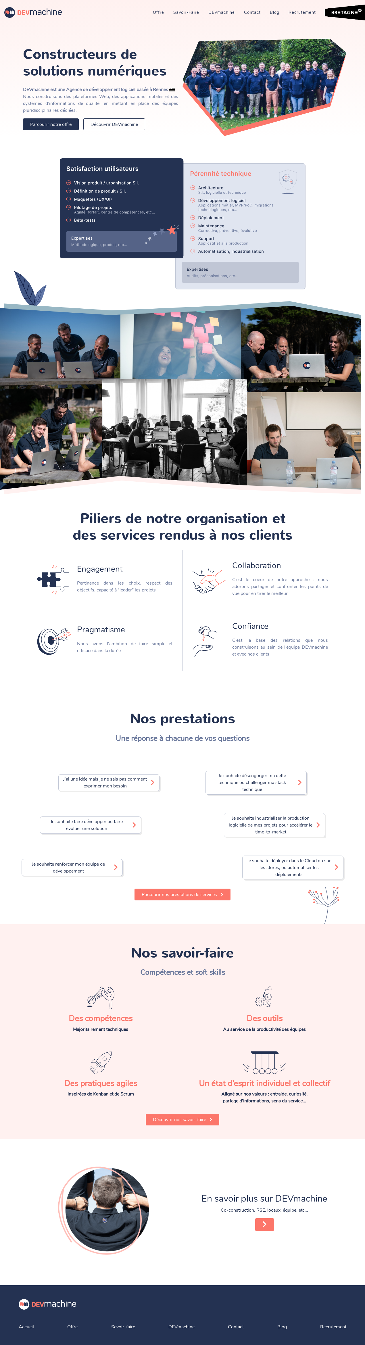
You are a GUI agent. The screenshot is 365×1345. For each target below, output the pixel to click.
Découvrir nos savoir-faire (182, 1120)
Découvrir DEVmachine (114, 124)
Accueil (26, 1327)
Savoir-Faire (186, 12)
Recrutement (302, 12)
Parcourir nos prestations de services (182, 894)
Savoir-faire (123, 1327)
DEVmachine (221, 12)
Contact (252, 12)
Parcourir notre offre (51, 124)
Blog (274, 12)
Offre (158, 12)
